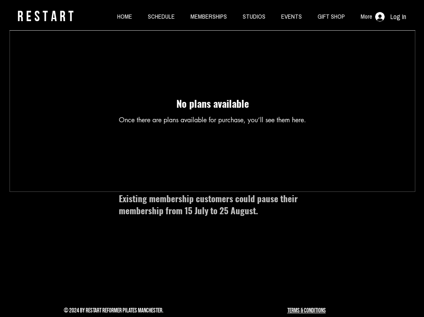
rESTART (47, 16)
